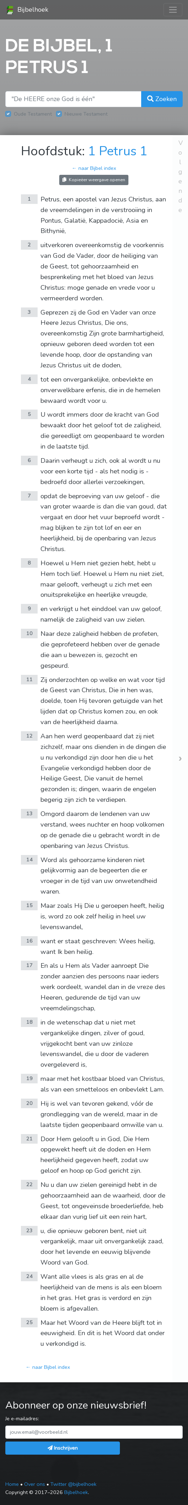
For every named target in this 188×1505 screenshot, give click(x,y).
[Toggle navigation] (173, 9)
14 (29, 859)
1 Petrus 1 (118, 151)
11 (29, 679)
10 (29, 633)
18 (29, 1022)
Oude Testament (33, 113)
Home (12, 1484)
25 (29, 1322)
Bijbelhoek (27, 10)
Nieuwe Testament (86, 113)
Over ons (34, 1484)
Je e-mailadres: (22, 1418)
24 (29, 1276)
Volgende (180, 176)
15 (29, 905)
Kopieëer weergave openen (93, 180)
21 (29, 1138)
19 (29, 1078)
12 (29, 735)
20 (29, 1103)
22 (29, 1184)
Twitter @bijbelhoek (73, 1484)
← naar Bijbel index (94, 168)
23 (29, 1230)
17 (29, 965)
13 (29, 813)
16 (29, 940)
